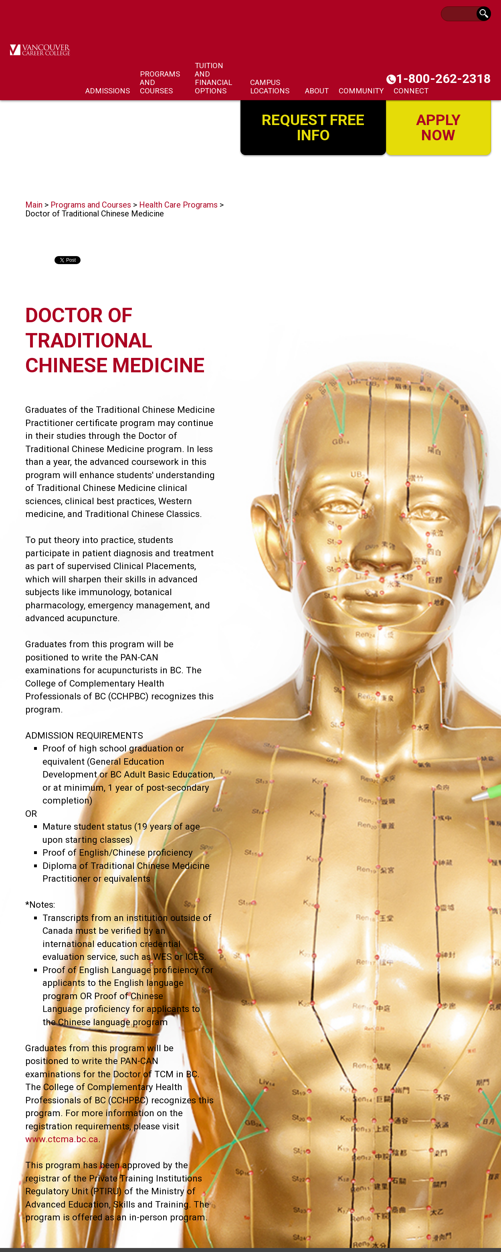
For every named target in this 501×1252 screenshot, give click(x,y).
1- (443, 78)
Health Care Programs (178, 205)
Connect (411, 91)
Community (361, 91)
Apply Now (438, 127)
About (317, 91)
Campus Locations (269, 86)
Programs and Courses (91, 205)
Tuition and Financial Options (213, 78)
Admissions (107, 91)
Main (33, 205)
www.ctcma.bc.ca (61, 1139)
